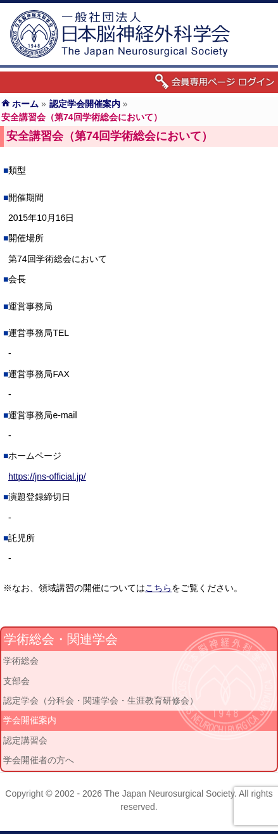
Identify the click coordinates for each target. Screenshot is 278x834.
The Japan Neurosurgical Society (169, 793)
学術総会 (21, 661)
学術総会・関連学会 (61, 639)
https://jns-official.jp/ (47, 476)
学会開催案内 (29, 720)
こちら (158, 588)
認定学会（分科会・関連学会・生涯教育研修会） (100, 700)
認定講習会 (25, 740)
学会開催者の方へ (38, 760)
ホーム (25, 104)
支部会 (16, 681)
